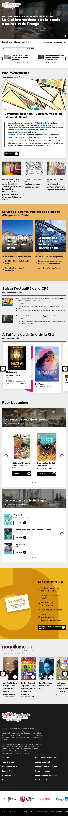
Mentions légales (14, 812)
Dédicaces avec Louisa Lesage (32, 185)
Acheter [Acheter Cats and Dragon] (16, 473)
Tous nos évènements (10, 77)
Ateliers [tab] (25, 42)
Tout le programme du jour (52, 42)
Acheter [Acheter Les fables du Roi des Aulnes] (42, 474)
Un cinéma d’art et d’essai (49, 268)
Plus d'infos (10, 154)
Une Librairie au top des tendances (15, 269)
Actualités (6, 775)
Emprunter (19, 523)
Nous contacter (8, 780)
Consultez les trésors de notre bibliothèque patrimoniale (50, 262)
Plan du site (28, 812)
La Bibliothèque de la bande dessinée (17, 262)
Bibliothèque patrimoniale (46, 775)
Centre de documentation (46, 767)
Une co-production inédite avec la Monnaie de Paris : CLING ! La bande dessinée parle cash (40, 300)
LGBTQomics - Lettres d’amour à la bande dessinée (21, 58)
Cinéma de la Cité (42, 762)
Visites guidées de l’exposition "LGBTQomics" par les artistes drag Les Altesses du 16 (11, 193)
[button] (2, 58)
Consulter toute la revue (11, 653)
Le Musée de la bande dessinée (18, 257)
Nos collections (56, 812)
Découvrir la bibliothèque (17, 505)
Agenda (5, 758)
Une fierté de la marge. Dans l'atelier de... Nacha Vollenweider (10, 688)
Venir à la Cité (8, 762)
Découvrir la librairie (15, 424)
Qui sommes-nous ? (10, 767)
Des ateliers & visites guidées (50, 257)
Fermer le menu (63, 5)
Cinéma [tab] (17, 42)
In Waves (40, 384)
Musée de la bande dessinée (47, 758)
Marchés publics (42, 780)
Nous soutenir (41, 812)
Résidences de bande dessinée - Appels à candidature (38, 316)
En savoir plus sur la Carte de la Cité (50, 627)
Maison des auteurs (43, 771)
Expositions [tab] (7, 42)
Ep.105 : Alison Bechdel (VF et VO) (45, 686)
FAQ (3, 812)
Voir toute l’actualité (10, 292)
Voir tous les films (8, 338)
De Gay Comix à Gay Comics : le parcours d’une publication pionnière (28, 688)
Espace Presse (8, 771)
